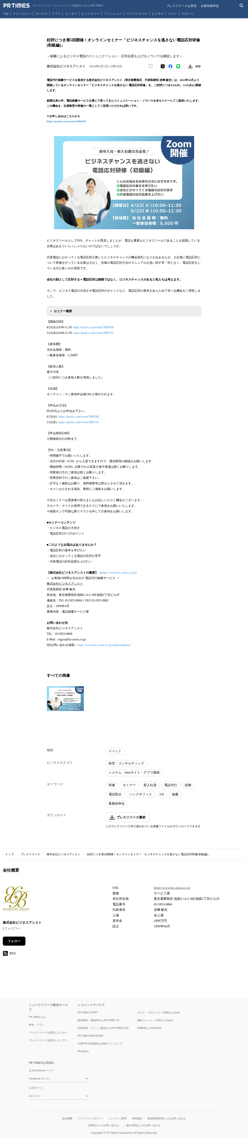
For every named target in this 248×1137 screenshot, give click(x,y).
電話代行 (170, 785)
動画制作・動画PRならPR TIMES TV (98, 1020)
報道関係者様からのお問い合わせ (166, 1118)
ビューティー (90, 13)
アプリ (56, 13)
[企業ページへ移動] (16, 900)
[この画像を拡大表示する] (65, 698)
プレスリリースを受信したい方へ (48, 1032)
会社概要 (67, 1118)
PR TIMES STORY (88, 1012)
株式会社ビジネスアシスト (63, 854)
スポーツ (187, 13)
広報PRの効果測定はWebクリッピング (100, 1043)
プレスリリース (30, 854)
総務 (188, 785)
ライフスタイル (136, 13)
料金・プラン (36, 1025)
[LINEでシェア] (178, 66)
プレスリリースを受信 (181, 6)
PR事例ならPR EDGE (149, 1028)
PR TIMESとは (37, 1017)
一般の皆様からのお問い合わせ (142, 1125)
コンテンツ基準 (118, 1118)
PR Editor (83, 1051)
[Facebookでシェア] (170, 66)
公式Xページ (36, 1088)
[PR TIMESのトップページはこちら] (53, 5)
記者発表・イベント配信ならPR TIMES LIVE (103, 1028)
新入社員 (149, 785)
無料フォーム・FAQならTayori (155, 1020)
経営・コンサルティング (126, 763)
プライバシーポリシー (90, 1118)
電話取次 (115, 794)
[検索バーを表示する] (242, 6)
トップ (9, 854)
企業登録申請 (210, 6)
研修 (112, 785)
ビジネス (158, 13)
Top (6, 13)
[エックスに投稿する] (162, 66)
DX (162, 794)
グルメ (172, 13)
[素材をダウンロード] (190, 66)
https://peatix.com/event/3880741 (93, 333)
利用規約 (137, 1118)
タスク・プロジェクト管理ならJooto (158, 1012)
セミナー (129, 785)
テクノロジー (22, 13)
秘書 (175, 794)
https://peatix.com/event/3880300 (66, 121)
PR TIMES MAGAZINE (90, 1036)
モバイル (41, 13)
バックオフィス (140, 794)
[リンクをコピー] (198, 66)
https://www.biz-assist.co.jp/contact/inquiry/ (104, 645)
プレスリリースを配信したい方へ (48, 1040)
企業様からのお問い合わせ (103, 1125)
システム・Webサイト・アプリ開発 (134, 772)
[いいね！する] (150, 66)
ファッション (113, 13)
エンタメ (71, 13)
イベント (115, 751)
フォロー (14, 941)
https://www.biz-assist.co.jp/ (118, 572)
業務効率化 (117, 803)
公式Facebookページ (41, 1070)
